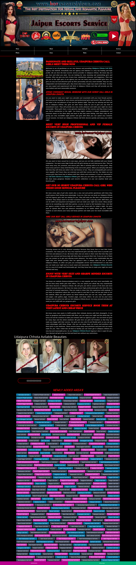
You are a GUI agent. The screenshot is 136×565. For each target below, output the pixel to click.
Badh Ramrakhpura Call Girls (43, 465)
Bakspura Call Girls (99, 493)
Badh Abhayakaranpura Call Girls (28, 462)
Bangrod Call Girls (53, 514)
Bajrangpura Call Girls (96, 489)
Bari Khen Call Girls (50, 545)
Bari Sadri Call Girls (80, 545)
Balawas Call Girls (100, 496)
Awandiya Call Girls (87, 456)
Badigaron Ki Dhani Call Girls (26, 468)
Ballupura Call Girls (95, 499)
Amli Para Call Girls (73, 434)
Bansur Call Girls (54, 520)
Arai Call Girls (66, 444)
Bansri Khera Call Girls (24, 520)
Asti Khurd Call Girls (96, 453)
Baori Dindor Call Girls (112, 520)
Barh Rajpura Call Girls (110, 538)
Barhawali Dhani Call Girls (111, 542)
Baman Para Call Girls (111, 502)
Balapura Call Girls (72, 496)
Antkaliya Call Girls (37, 444)
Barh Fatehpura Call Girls (76, 535)
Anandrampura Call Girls (68, 437)
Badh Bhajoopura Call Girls (69, 462)
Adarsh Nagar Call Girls (24, 404)
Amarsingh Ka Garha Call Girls (27, 425)
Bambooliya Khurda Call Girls (26, 508)
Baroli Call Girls (61, 557)
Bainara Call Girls (84, 486)
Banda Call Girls (66, 511)
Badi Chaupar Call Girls (111, 465)
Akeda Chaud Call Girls (44, 413)
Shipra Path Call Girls (74, 395)
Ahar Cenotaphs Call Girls (39, 407)
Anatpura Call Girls (98, 437)
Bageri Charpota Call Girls (62, 477)
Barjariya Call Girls (65, 548)
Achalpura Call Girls (54, 401)
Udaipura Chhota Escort (81, 331)
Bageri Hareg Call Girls (80, 477)
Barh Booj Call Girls (112, 532)
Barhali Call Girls (95, 542)
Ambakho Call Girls (37, 428)
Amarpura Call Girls (95, 422)
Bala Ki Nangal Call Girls (40, 496)
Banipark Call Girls (83, 514)
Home (17, 49)
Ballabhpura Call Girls (80, 499)
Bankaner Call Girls (54, 517)
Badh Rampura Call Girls (25, 465)
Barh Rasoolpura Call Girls (45, 542)
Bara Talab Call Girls (95, 526)
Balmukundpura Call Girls (111, 499)
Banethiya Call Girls (113, 511)
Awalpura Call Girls (60, 456)
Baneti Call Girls (22, 514)
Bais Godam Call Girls (99, 486)
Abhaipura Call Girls (113, 398)
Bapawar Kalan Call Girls (92, 523)
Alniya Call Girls (52, 419)
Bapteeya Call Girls (24, 526)
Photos (17, 53)
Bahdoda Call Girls (99, 483)
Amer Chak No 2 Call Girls (58, 431)
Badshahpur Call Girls (111, 471)
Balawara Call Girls (86, 496)
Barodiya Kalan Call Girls (45, 557)
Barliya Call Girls (22, 554)
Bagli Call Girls (53, 480)
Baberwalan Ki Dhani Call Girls (61, 459)
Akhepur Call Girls (112, 413)
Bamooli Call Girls (94, 508)
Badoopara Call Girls (24, 471)
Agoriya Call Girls (113, 404)
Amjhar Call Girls (113, 431)
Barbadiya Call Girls (84, 529)
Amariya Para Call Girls (78, 422)
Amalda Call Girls (114, 419)
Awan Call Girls (73, 456)
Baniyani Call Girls (98, 514)
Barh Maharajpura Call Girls (111, 535)
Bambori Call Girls (43, 508)
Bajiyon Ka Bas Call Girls (79, 489)
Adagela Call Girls (113, 401)
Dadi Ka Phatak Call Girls (41, 395)
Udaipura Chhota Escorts (102, 265)
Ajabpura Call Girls (98, 407)
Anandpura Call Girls (38, 437)
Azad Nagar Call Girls (24, 459)
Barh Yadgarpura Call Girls (79, 542)
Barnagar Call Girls (61, 554)
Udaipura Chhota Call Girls (102, 68)
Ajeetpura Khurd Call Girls (42, 410)
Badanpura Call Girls (112, 459)
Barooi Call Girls (113, 557)
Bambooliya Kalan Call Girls (63, 505)
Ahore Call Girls (54, 407)
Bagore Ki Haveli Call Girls (69, 480)
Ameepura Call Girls (23, 431)
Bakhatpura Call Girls (54, 493)
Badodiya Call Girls (112, 468)
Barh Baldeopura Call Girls (75, 532)
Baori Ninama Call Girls (58, 523)
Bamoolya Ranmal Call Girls (25, 511)
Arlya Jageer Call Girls (83, 447)
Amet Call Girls (89, 431)
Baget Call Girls (113, 477)
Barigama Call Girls (23, 548)
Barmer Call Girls (35, 554)
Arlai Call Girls (69, 447)
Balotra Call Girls (39, 502)
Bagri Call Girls (113, 480)
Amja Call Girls (101, 431)
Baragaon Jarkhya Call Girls (26, 529)
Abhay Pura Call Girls (24, 401)
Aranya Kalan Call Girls (24, 447)
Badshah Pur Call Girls (94, 471)
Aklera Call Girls (56, 416)
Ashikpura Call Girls (88, 450)
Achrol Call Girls (99, 401)
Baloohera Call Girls (24, 502)
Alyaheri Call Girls (88, 419)
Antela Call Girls (22, 444)
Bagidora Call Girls (39, 480)
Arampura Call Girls (80, 444)
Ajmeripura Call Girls (101, 410)
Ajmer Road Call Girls (70, 410)
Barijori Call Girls (38, 548)
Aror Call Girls (22, 450)
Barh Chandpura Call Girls (24, 535)
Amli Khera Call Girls (59, 434)
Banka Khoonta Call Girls (38, 517)
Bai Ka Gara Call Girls (55, 486)
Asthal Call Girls (69, 453)
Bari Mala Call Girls (65, 545)
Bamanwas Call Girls (25, 505)
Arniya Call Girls (97, 447)
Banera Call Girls (99, 511)
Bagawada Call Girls (76, 474)
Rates (84, 53)
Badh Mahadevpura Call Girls (109, 462)
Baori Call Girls (97, 520)
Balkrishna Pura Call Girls (63, 499)
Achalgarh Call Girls (39, 401)
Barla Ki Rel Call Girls (38, 551)
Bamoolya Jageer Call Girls (110, 508)
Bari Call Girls (22, 545)
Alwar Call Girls (75, 419)
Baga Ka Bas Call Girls (43, 474)
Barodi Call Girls (100, 554)
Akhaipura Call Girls (61, 413)
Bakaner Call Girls (23, 493)
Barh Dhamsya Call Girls (59, 535)
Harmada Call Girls (23, 395)
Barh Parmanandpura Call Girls (88, 538)
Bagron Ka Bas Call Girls (25, 483)
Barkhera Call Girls (98, 548)
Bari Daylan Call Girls (35, 545)
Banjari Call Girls (113, 514)
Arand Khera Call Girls (96, 444)
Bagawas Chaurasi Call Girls (26, 477)
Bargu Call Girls (22, 532)
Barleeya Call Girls (53, 551)
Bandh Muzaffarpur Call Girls (82, 511)
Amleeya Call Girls (34, 434)
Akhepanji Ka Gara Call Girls (94, 413)
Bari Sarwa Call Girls (96, 545)
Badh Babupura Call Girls (49, 462)
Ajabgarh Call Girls (84, 407)
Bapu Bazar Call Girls (41, 526)
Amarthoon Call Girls (46, 425)
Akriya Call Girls (97, 416)
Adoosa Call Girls (70, 404)
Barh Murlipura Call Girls (66, 538)
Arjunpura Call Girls (56, 447)
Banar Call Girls (54, 511)
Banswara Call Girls (68, 520)
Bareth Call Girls (99, 529)
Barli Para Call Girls (80, 551)
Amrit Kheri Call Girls (113, 434)
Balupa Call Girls (95, 502)
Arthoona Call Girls (34, 450)
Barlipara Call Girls (94, 551)
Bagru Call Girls (40, 483)
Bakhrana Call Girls (69, 493)
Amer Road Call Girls (75, 431)
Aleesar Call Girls (40, 419)
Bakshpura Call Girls (84, 493)
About (51, 49)
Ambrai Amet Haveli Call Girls (110, 428)
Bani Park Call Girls (68, 514)
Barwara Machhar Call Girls (90, 560)
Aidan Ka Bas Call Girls (69, 407)
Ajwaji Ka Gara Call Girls (25, 413)
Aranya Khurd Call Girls (41, 447)
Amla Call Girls (21, 434)
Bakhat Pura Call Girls (38, 493)
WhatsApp (102, 563)
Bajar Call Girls (52, 489)
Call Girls (84, 49)
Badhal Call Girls (60, 465)
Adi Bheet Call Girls (55, 404)
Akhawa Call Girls (76, 413)
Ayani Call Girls (113, 456)
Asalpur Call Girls (62, 450)
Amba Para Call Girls (76, 425)
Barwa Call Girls (39, 560)
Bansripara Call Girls (40, 520)
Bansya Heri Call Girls (83, 520)
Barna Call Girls (48, 554)
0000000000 (34, 380)
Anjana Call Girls (57, 440)
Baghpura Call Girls (23, 480)
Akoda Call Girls (70, 416)
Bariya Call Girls (51, 548)
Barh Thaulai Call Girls (62, 542)
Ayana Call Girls (101, 456)
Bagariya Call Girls (59, 474)
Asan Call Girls (74, 450)
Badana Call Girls (96, 459)
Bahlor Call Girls (113, 483)
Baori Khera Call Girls (41, 523)
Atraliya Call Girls (34, 456)
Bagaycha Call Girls (44, 477)
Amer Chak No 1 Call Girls (40, 431)
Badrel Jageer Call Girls (41, 471)
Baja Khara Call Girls (23, 489)
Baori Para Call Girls (75, 523)
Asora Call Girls (33, 453)
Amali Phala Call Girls (25, 422)
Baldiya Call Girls (114, 496)
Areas (51, 53)
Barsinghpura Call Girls (24, 560)
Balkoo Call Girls (47, 499)
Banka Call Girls (22, 517)
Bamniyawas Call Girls (78, 508)
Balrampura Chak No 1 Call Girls (76, 502)
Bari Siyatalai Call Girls (111, 545)
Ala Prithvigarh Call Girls (24, 419)
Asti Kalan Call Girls (82, 453)
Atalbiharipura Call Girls (112, 453)
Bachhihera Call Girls (80, 459)
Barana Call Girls (70, 529)
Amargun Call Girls (60, 422)
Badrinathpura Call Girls (77, 471)
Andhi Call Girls (21, 440)
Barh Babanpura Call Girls (38, 532)
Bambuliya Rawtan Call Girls (60, 508)
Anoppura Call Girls (101, 440)
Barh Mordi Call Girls (47, 538)
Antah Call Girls (114, 440)
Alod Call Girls (64, 419)
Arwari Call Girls (48, 450)
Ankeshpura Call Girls (71, 440)
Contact (118, 53)
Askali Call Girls (21, 453)
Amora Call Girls (99, 434)
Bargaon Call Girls (113, 529)
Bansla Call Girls (100, 517)
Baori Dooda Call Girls (24, 523)
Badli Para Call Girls (65, 468)
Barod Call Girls (74, 554)
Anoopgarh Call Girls (86, 440)
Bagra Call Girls (100, 480)
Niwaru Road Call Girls (41, 398)
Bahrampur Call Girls (24, 486)
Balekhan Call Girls (23, 499)
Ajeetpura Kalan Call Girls (24, 410)
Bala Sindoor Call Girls (57, 496)
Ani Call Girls (45, 440)
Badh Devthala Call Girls (89, 462)
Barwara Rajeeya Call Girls (110, 560)
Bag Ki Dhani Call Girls (25, 474)
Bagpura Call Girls (86, 480)
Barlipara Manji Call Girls (111, 551)
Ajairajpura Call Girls (113, 407)
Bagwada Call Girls (67, 483)
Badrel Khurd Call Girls (59, 471)
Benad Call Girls (58, 395)
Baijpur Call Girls (70, 486)
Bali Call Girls (36, 499)
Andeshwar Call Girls (112, 437)
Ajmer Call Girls (57, 410)
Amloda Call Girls (87, 434)
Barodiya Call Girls (113, 554)
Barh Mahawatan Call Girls (27, 538)
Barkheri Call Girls (113, 548)
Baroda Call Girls (87, 554)
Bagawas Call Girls (92, 474)
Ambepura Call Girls (80, 428)
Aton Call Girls (22, 456)
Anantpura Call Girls (84, 437)
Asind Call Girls (113, 450)
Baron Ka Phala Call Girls (78, 557)
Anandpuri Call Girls (52, 437)
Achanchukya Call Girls (70, 401)
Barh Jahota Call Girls (93, 535)
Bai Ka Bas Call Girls (39, 486)
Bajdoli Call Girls (64, 489)
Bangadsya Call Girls (38, 514)
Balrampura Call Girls (55, 502)
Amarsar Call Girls (112, 422)
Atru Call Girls (47, 456)
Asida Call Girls (101, 450)
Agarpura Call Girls (84, 404)
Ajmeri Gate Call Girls (86, 410)
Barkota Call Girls (23, 551)
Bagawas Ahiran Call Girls (110, 474)
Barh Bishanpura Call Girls (95, 532)
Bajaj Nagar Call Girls (39, 489)
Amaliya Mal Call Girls (43, 422)
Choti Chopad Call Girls (92, 395)
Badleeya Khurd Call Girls (47, 468)
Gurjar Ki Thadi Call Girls (24, 398)
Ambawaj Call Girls (66, 428)
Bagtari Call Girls (54, 483)
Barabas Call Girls (112, 526)
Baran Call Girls (56, 529)
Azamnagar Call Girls (41, 459)
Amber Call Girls (94, 428)
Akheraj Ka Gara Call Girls (40, 416)
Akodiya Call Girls (84, 416)
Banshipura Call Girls (86, 517)
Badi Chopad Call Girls (111, 395)
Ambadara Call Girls (23, 428)
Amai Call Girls (101, 419)
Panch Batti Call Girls (56, 398)
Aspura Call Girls (57, 453)
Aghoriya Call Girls (98, 404)
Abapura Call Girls (85, 398)
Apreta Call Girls (52, 444)
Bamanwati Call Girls (43, 505)
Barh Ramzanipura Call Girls (26, 542)
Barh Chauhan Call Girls (42, 535)
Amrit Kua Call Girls (23, 437)
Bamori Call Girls (42, 511)
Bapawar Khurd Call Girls (110, 523)
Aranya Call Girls (113, 444)
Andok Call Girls (34, 440)
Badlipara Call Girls (81, 468)
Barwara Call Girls (53, 560)
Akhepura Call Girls (23, 416)
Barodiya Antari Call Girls (25, 557)
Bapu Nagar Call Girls (59, 526)
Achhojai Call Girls (86, 401)
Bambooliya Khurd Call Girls (109, 505)
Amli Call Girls (46, 434)
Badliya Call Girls (97, 468)
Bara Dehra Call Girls (78, 526)
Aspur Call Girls (45, 453)
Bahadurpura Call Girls (83, 483)
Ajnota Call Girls (114, 410)
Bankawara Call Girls (70, 517)
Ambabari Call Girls (112, 425)
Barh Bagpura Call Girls (57, 532)
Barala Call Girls (42, 529)
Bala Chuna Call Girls (23, 496)
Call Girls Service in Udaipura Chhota (63, 176)
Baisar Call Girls (113, 486)
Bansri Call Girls (113, 517)
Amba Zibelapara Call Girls (94, 425)
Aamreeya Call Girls (71, 398)
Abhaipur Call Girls (98, 398)
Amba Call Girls (61, 425)
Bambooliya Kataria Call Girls (86, 505)
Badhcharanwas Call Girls (75, 465)
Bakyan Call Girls (113, 493)
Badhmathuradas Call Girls (94, 465)
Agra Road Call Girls (23, 407)
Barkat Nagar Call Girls (82, 548)
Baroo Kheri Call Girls (97, 557)
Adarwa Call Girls (40, 404)
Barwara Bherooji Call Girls (71, 560)
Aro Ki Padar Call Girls (111, 447)
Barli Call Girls (66, 551)
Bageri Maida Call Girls (98, 477)
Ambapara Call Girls (52, 428)
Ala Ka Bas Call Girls (112, 416)
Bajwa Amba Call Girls (112, 489)
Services (118, 49)
